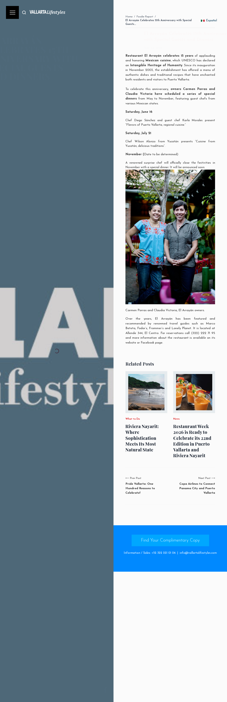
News (176, 419)
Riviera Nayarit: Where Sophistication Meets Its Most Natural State (142, 438)
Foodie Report (144, 16)
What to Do (132, 419)
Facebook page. (152, 342)
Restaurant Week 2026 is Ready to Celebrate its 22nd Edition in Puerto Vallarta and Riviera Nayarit (192, 440)
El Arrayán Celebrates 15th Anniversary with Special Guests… (158, 22)
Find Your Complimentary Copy (170, 540)
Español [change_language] (209, 20)
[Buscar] (24, 12)
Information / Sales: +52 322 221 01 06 (150, 552)
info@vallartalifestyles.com (198, 552)
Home (129, 16)
